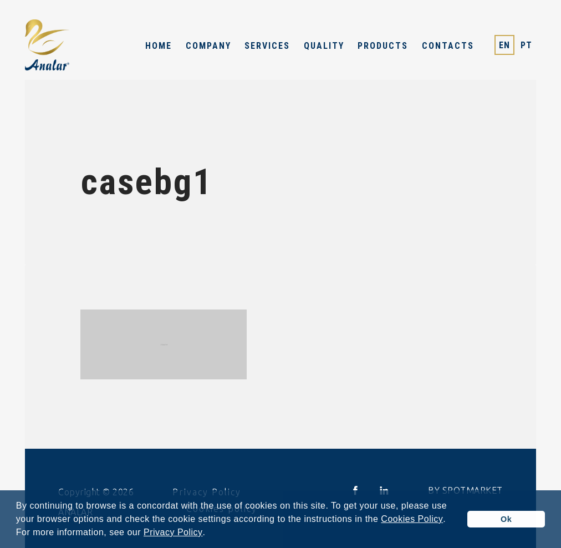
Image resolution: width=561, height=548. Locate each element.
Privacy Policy (173, 532)
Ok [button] (506, 519)
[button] (209, 533)
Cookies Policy (412, 519)
